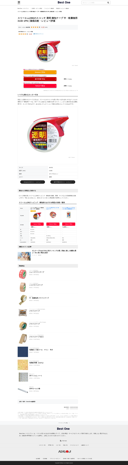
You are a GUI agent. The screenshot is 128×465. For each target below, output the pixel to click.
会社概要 (38, 458)
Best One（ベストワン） (23, 8)
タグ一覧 (58, 445)
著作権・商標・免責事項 (69, 458)
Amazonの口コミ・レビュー (32, 182)
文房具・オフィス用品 (37, 8)
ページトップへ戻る (63, 422)
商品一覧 (65, 445)
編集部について (85, 445)
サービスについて (74, 445)
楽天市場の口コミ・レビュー (63, 182)
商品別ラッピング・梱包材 (62, 8)
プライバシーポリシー (55, 458)
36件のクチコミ (38, 34)
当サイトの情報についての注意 (84, 458)
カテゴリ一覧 (42, 445)
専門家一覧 (50, 445)
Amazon (76, 65)
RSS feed (64, 440)
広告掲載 (45, 458)
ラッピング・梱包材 (49, 8)
